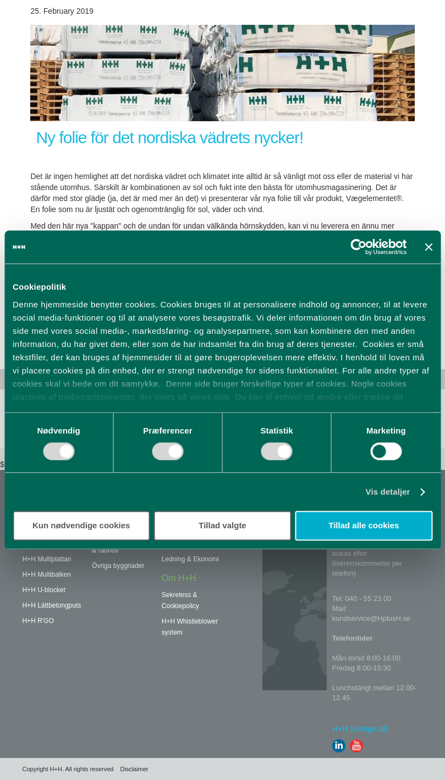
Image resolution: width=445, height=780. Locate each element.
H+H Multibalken (46, 574)
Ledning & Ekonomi (190, 559)
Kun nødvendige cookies (81, 525)
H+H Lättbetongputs (51, 605)
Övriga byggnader (118, 566)
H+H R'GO (37, 621)
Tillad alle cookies (363, 525)
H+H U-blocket (43, 590)
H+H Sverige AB (360, 728)
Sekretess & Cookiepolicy (180, 600)
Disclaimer (134, 769)
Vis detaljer (388, 491)
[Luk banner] (428, 247)
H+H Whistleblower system (190, 627)
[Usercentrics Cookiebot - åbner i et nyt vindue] (359, 247)
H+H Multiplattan (46, 559)
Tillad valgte (222, 525)
